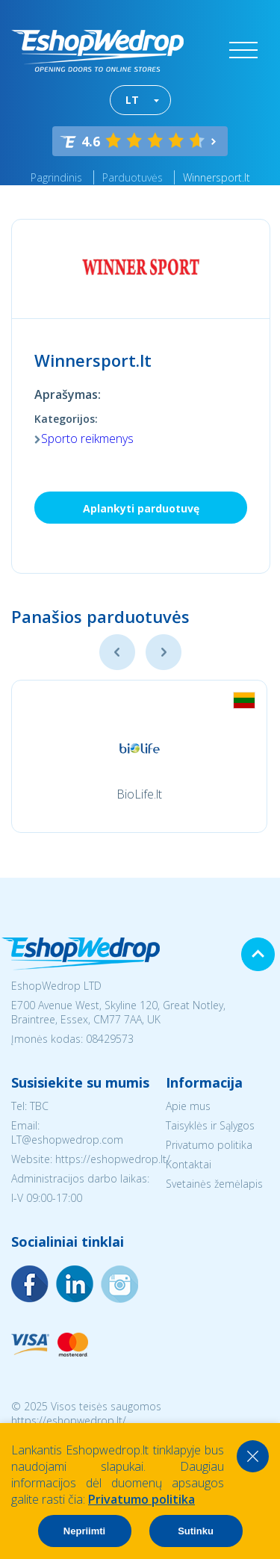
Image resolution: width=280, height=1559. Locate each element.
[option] (139, 756)
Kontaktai (188, 1164)
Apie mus (188, 1106)
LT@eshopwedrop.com (67, 1139)
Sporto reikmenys (87, 438)
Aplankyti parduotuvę (141, 508)
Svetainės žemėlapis (214, 1184)
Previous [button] (117, 652)
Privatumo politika (209, 1145)
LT (132, 100)
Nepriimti (84, 1531)
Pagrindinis (56, 177)
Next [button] (163, 652)
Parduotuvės (132, 177)
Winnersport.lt (216, 177)
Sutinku (196, 1531)
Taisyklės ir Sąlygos (210, 1125)
